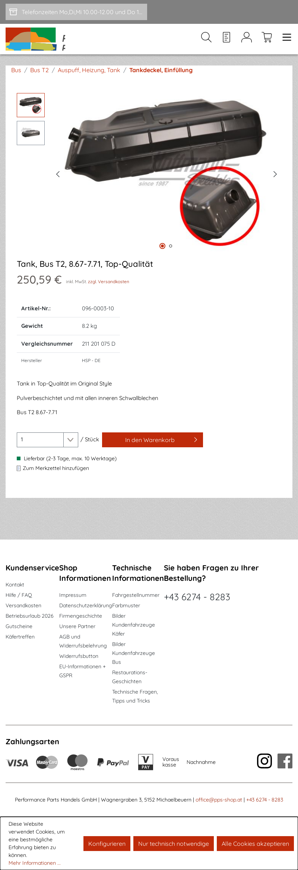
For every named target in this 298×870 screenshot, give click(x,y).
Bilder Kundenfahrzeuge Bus (133, 653)
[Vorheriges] (57, 184)
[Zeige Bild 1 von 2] (162, 257)
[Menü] (284, 44)
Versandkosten (23, 605)
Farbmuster (126, 605)
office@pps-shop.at (219, 799)
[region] (149, 185)
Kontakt (15, 584)
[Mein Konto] (247, 44)
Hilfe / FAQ (19, 595)
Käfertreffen (20, 636)
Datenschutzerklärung (85, 605)
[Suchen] (206, 44)
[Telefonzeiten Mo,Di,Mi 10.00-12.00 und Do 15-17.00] (76, 12)
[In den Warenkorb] (152, 451)
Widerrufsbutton (78, 656)
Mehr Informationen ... (35, 863)
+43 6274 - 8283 (197, 596)
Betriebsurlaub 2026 (30, 615)
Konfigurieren (107, 843)
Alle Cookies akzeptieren (255, 843)
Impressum (72, 595)
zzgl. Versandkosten (108, 292)
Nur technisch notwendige (173, 843)
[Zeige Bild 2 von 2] (170, 257)
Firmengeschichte (80, 615)
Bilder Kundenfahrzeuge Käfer (133, 624)
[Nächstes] (275, 184)
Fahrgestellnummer (135, 595)
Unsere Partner (77, 626)
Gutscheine (19, 626)
